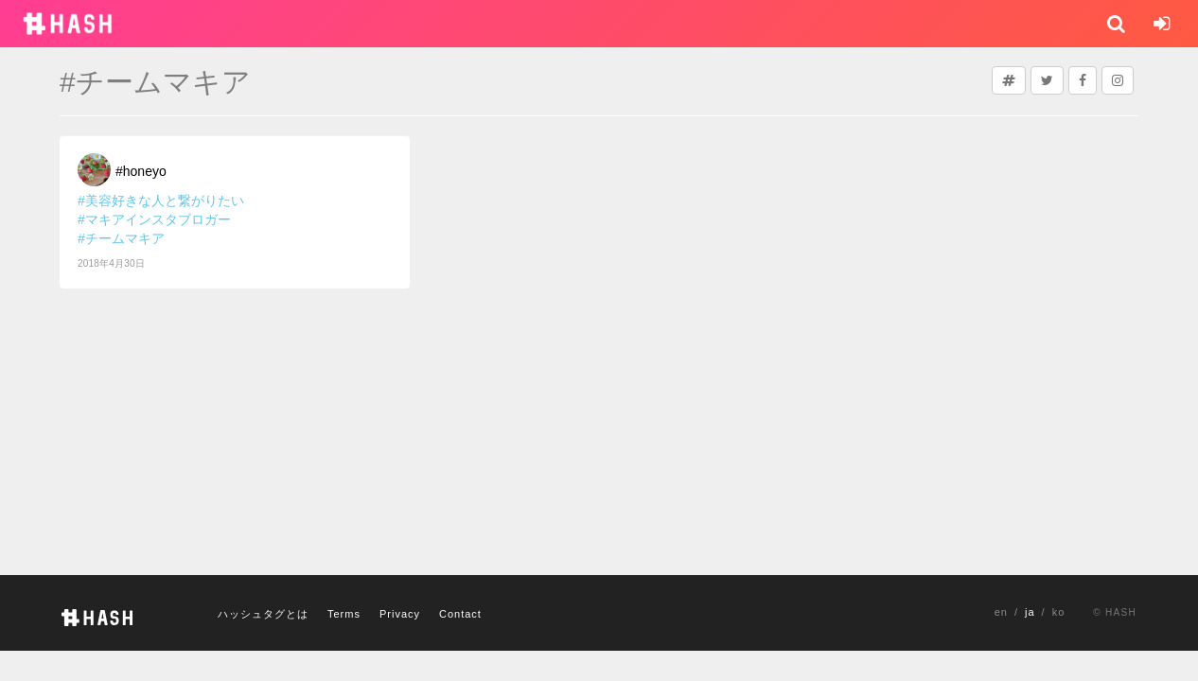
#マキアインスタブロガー (154, 219)
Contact (460, 614)
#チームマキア (121, 238)
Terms (344, 614)
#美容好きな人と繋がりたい (161, 200)
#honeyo (141, 171)
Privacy (399, 614)
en (1001, 612)
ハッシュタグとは (263, 614)
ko (1059, 612)
